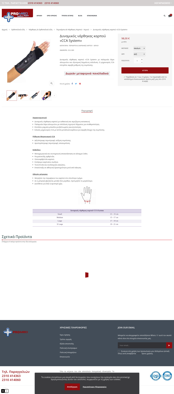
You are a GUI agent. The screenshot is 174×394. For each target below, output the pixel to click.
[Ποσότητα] (137, 61)
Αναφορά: (63, 50)
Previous (3, 95)
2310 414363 (35, 3)
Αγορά (145, 70)
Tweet (76, 84)
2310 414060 (51, 3)
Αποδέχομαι (72, 387)
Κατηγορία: (64, 46)
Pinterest (80, 84)
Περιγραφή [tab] (87, 110)
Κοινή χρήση (72, 84)
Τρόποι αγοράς (66, 338)
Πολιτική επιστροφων (68, 347)
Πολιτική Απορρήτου (68, 351)
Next (54, 95)
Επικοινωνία (65, 355)
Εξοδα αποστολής (67, 342)
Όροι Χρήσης (65, 334)
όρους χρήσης (147, 352)
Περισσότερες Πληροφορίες (94, 387)
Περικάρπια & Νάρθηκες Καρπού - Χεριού (84, 46)
